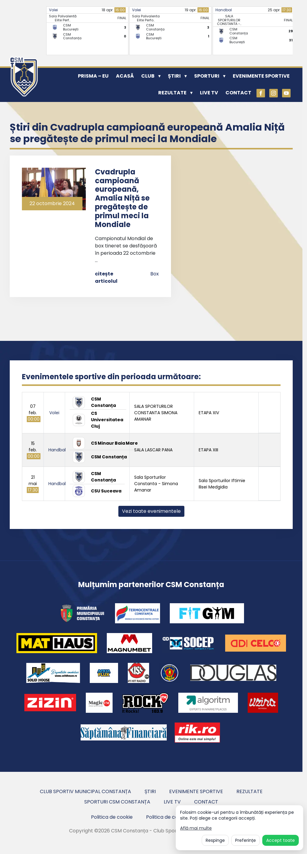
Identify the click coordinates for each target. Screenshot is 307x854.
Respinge (215, 840)
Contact (238, 92)
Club (148, 75)
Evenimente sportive (261, 75)
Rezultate (172, 92)
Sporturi (206, 75)
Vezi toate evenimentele (151, 511)
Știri (174, 75)
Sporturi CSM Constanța (117, 801)
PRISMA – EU (93, 75)
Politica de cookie (112, 817)
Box (154, 273)
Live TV (209, 92)
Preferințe (245, 840)
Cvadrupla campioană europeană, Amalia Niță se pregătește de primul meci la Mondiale (122, 198)
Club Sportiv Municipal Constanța (85, 791)
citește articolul (106, 277)
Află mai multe (196, 828)
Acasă (125, 75)
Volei (53, 9)
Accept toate (280, 840)
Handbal (223, 9)
